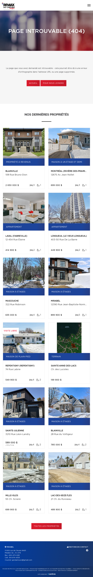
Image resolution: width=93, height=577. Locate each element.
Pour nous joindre (53, 83)
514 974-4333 (14, 557)
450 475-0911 (14, 555)
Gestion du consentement (68, 570)
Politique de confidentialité (26, 570)
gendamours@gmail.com (22, 560)
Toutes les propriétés (46, 526)
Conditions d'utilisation (47, 570)
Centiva (51, 574)
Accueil (33, 83)
